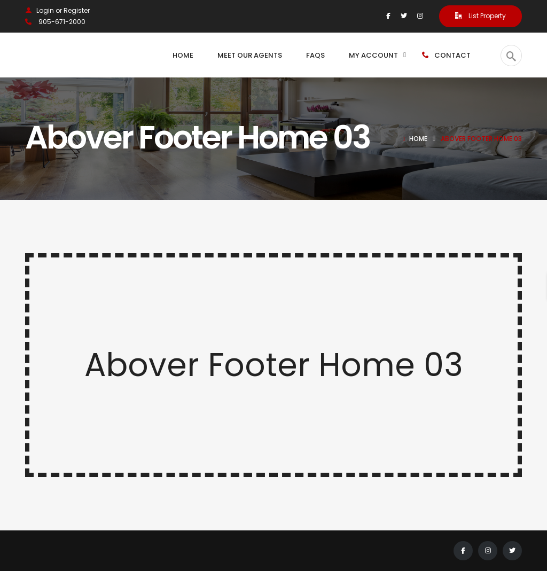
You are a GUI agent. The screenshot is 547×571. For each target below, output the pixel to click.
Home (418, 138)
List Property (480, 15)
